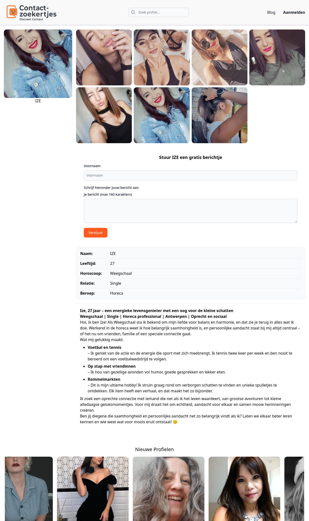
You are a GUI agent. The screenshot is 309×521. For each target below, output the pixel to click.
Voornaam (92, 166)
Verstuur (96, 232)
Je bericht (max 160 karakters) (108, 194)
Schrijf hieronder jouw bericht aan (111, 187)
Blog (271, 12)
